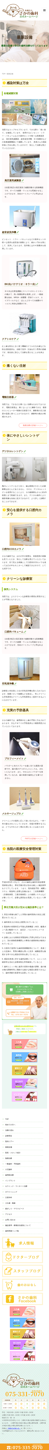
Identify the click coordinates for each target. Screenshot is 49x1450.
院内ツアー (9, 1141)
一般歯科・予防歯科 (13, 1164)
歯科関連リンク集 (12, 1231)
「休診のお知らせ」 (14, 1428)
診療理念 (8, 1136)
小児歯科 (8, 1169)
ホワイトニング (11, 1192)
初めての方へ (10, 1125)
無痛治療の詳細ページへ (33, 425)
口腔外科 (8, 1197)
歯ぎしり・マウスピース (14, 1209)
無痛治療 (8, 1158)
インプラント (10, 1181)
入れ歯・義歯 (10, 1203)
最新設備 (8, 1147)
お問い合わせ (10, 1220)
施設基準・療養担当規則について (18, 1225)
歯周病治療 (9, 1175)
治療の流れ (9, 1130)
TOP (3, 74)
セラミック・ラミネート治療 (16, 1186)
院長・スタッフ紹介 (13, 1153)
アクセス (8, 1214)
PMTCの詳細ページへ (34, 838)
